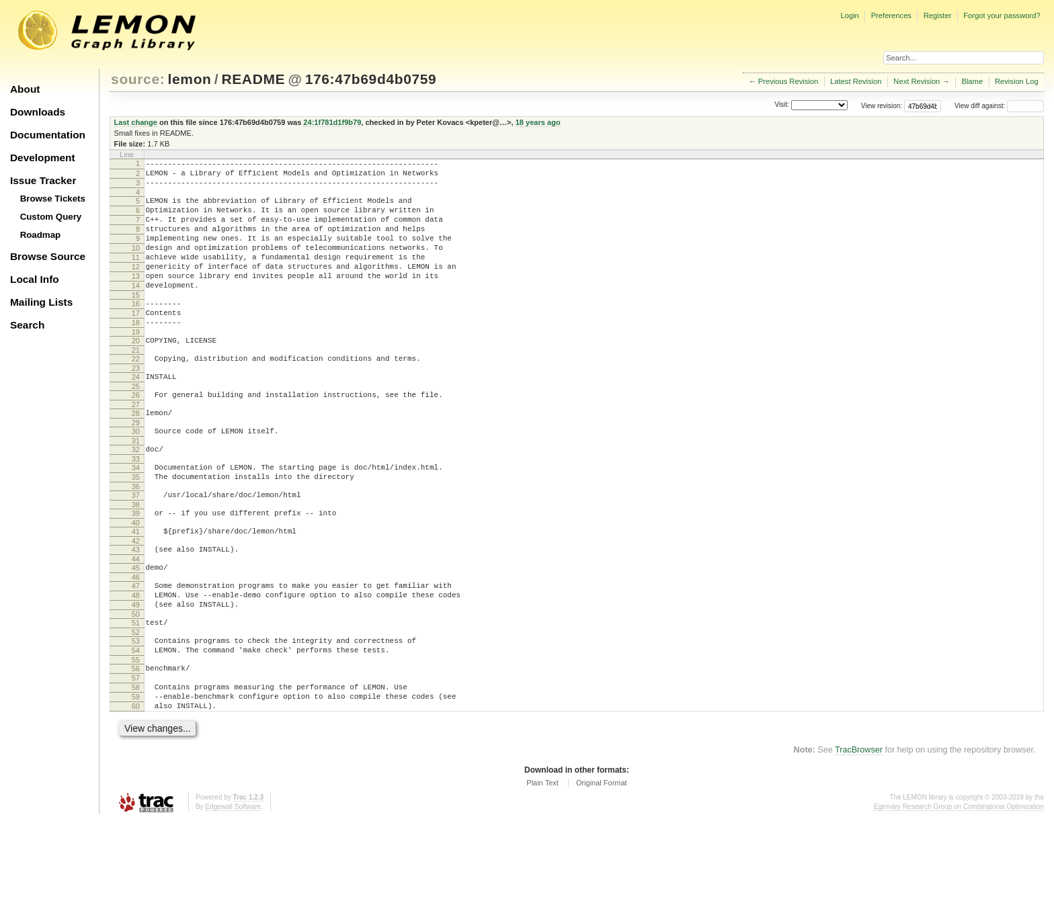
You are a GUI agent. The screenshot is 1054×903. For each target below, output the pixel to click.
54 (136, 721)
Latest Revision (856, 81)
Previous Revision (788, 81)
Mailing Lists (41, 302)
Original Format (601, 865)
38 (136, 557)
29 (136, 465)
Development (42, 157)
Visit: (781, 105)
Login (849, 15)
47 (136, 646)
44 (136, 617)
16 (136, 330)
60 (136, 787)
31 (136, 485)
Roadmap (40, 235)
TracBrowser (859, 832)
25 (136, 425)
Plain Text (542, 865)
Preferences (891, 15)
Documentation (47, 134)
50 (136, 681)
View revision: (882, 106)
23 (136, 404)
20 (136, 373)
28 (136, 453)
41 (136, 586)
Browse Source (47, 256)
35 (136, 525)
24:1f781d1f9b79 (332, 122)
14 (136, 310)
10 (136, 264)
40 (136, 577)
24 (136, 413)
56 (136, 741)
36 (136, 537)
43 (136, 606)
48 (136, 658)
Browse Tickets (52, 199)
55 (136, 732)
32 (136, 494)
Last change (135, 122)
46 (136, 638)
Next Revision (916, 81)
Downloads (37, 112)
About (25, 89)
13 (136, 298)
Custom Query (51, 217)
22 (136, 393)
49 (136, 669)
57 (136, 752)
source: (138, 79)
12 (136, 287)
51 (136, 689)
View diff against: (999, 106)
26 (136, 433)
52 (136, 701)
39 (136, 566)
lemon (190, 79)
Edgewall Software (233, 889)
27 (136, 445)
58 (136, 764)
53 (136, 709)
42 (136, 597)
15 (136, 321)
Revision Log (1017, 81)
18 (136, 353)
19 (136, 364)
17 (136, 341)
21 (136, 384)
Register (938, 15)
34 (136, 514)
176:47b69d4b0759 (371, 79)
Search (27, 325)
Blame (972, 81)
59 (136, 775)
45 (136, 626)
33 (136, 505)
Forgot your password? (1001, 15)
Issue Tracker (43, 180)
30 (136, 474)
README (253, 79)
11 (136, 275)
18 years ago (538, 122)
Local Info (34, 279)
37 (136, 546)
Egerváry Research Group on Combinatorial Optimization (959, 889)
